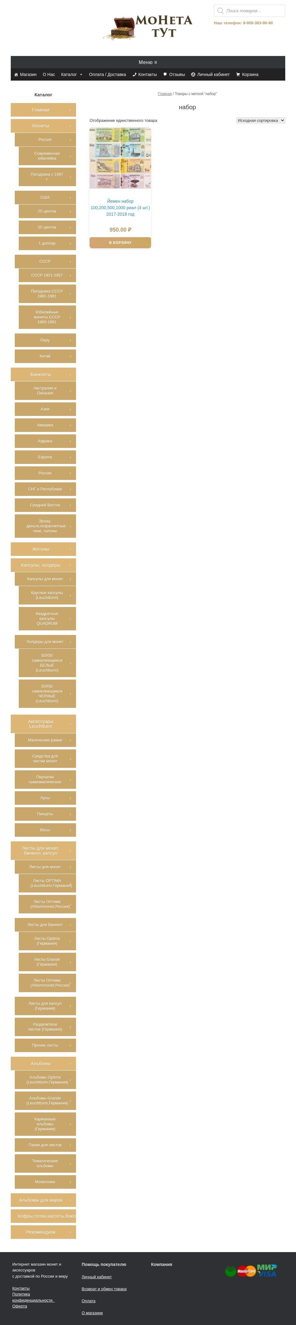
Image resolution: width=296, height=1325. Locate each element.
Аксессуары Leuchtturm (40, 724)
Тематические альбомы (45, 1163)
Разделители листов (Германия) (45, 1027)
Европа (45, 457)
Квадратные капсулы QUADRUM (47, 618)
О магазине (92, 1313)
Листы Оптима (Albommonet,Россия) (50, 904)
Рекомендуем (40, 1232)
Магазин (28, 74)
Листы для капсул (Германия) (45, 1006)
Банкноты (40, 374)
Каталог (72, 74)
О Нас (49, 74)
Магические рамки (45, 740)
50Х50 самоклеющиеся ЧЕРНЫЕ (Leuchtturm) (47, 693)
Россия (45, 139)
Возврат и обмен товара (104, 1289)
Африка (45, 441)
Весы (45, 830)
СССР (45, 261)
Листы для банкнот (44, 924)
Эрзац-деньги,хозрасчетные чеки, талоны (46, 526)
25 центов (47, 211)
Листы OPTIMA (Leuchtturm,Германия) (51, 883)
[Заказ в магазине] (260, 120)
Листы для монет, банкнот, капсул (41, 850)
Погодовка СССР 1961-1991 (47, 293)
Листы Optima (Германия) (47, 941)
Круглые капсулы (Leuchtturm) (47, 595)
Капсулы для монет (45, 579)
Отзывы (177, 74)
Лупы (45, 798)
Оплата (89, 1301)
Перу (45, 340)
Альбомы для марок (40, 1200)
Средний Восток (45, 505)
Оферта (19, 1306)
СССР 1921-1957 (47, 275)
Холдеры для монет (44, 641)
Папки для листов (45, 1145)
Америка (45, 425)
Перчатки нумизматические (45, 779)
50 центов (47, 227)
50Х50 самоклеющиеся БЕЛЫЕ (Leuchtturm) (47, 662)
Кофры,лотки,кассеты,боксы (47, 1216)
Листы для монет (45, 866)
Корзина (250, 74)
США (45, 197)
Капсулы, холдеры (40, 565)
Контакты (147, 74)
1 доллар (46, 243)
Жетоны (41, 549)
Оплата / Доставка (107, 74)
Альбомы (41, 1063)
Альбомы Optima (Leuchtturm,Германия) (47, 1079)
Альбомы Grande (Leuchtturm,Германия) (47, 1100)
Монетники (45, 1181)
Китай (45, 356)
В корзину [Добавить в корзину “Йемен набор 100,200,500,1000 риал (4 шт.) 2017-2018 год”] (120, 243)
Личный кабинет (213, 74)
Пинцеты (45, 814)
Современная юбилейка (47, 156)
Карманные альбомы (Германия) (45, 1124)
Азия (45, 409)
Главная (165, 94)
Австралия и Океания (45, 390)
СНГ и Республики (45, 489)
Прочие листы (45, 1045)
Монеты (40, 125)
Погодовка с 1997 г (47, 177)
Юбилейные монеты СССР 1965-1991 (47, 317)
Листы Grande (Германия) (47, 962)
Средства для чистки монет (45, 758)
